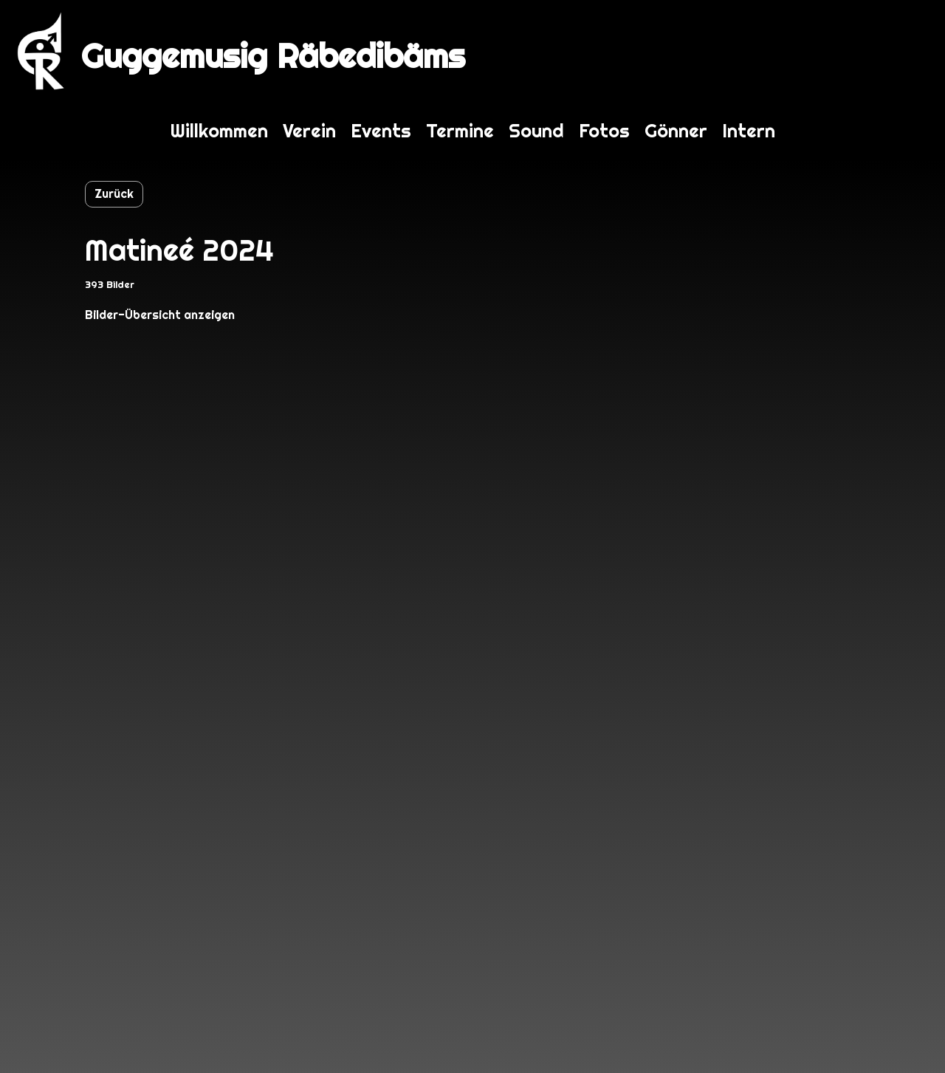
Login (906, 51)
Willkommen (219, 131)
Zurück (114, 194)
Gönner (676, 131)
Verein (309, 131)
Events (381, 131)
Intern (748, 131)
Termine (460, 131)
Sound (536, 131)
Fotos (604, 131)
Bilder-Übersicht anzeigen (160, 315)
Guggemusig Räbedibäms (273, 56)
